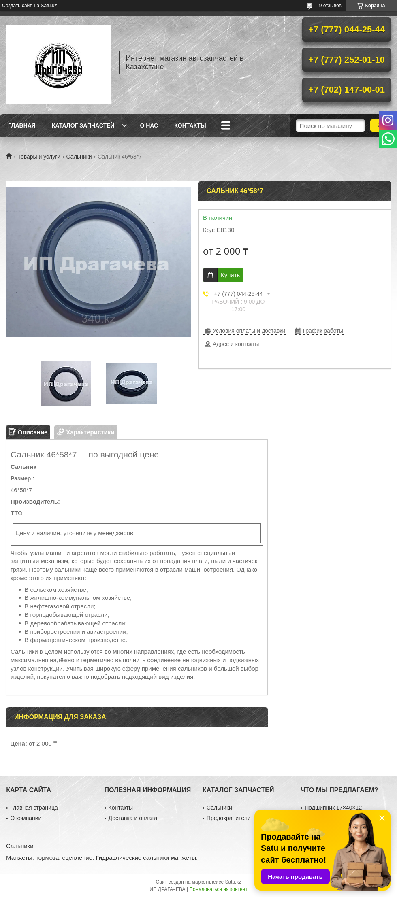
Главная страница (34, 807)
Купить (230, 275)
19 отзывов (329, 6)
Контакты (190, 125)
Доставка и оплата (133, 818)
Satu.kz (233, 882)
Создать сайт (17, 6)
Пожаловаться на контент (218, 889)
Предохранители (229, 818)
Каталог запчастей (83, 125)
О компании (25, 818)
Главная (22, 125)
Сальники (79, 156)
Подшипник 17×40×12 (333, 807)
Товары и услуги (38, 156)
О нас (149, 125)
